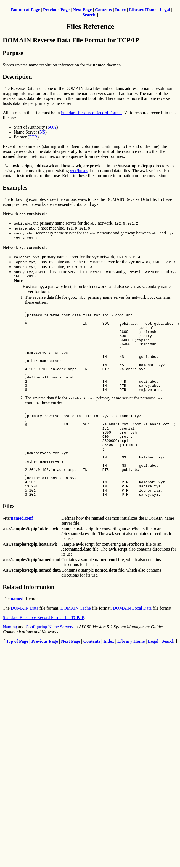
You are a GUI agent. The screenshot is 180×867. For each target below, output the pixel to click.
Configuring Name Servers (49, 661)
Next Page (82, 9)
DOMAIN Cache (75, 643)
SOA (51, 127)
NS (42, 132)
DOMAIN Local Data (132, 643)
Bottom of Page (25, 9)
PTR (33, 137)
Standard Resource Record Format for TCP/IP (43, 652)
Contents (103, 9)
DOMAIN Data (24, 643)
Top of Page (17, 676)
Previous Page (56, 9)
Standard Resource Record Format (91, 112)
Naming (10, 661)
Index (120, 9)
